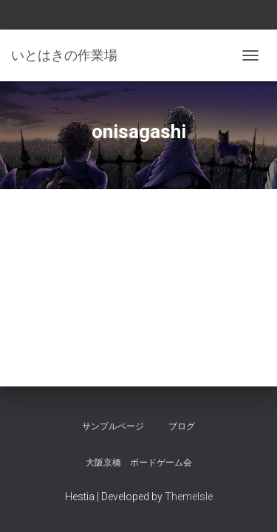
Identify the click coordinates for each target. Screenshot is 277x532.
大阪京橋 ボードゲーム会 (139, 462)
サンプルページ (113, 426)
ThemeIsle (189, 496)
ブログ (181, 426)
